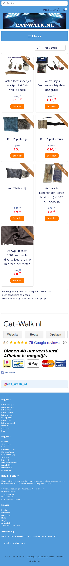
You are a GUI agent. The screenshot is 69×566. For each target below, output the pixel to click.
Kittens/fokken (6, 468)
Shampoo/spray (7, 452)
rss (35, 556)
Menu (34, 36)
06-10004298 (7, 494)
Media (3, 518)
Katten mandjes (7, 407)
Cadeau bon (6, 428)
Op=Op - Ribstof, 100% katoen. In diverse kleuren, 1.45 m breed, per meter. (17, 257)
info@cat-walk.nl (10, 491)
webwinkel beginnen (46, 556)
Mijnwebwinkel (34, 561)
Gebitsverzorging (8, 454)
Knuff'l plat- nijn (17, 139)
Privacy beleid (6, 523)
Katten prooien (7, 415)
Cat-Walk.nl (8, 372)
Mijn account (51, 10)
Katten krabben (7, 412)
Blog (3, 431)
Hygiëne (4, 441)
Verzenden (5, 513)
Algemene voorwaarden (10, 526)
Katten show (6, 420)
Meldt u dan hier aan (14, 543)
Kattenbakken (6, 465)
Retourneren (6, 515)
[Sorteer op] (50, 47)
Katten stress (6, 410)
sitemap (30, 556)
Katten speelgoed (8, 404)
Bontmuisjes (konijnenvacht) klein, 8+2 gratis (51, 85)
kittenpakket (6, 470)
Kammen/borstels (8, 449)
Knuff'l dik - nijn (17, 188)
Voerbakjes (5, 457)
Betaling (4, 510)
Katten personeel (8, 423)
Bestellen (17, 106)
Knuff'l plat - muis (51, 139)
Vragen (4, 520)
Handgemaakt (6, 418)
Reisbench (5, 460)
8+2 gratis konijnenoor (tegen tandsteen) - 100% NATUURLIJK (51, 194)
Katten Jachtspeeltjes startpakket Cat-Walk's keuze (17, 85)
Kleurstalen (5, 425)
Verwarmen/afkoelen (9, 462)
